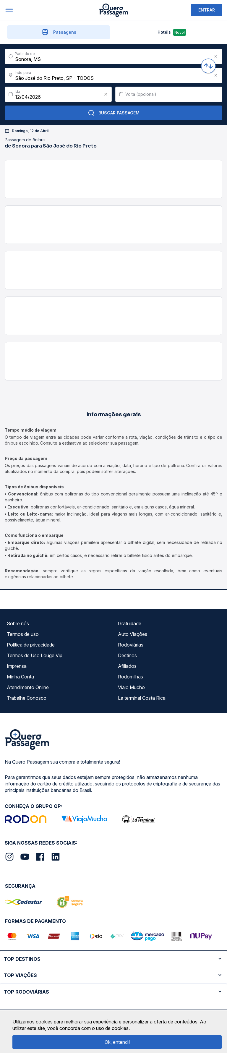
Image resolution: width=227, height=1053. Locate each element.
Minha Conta (20, 677)
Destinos (127, 655)
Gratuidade (129, 623)
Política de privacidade (31, 645)
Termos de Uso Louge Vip (34, 655)
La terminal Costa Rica (142, 698)
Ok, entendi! (117, 1042)
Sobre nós (18, 623)
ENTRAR (206, 9)
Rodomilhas (130, 677)
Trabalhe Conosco (26, 698)
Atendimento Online (28, 687)
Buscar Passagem (114, 112)
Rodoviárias (130, 645)
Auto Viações (132, 634)
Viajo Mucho (131, 687)
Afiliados (127, 666)
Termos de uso (23, 634)
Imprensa (17, 666)
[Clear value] (106, 94)
